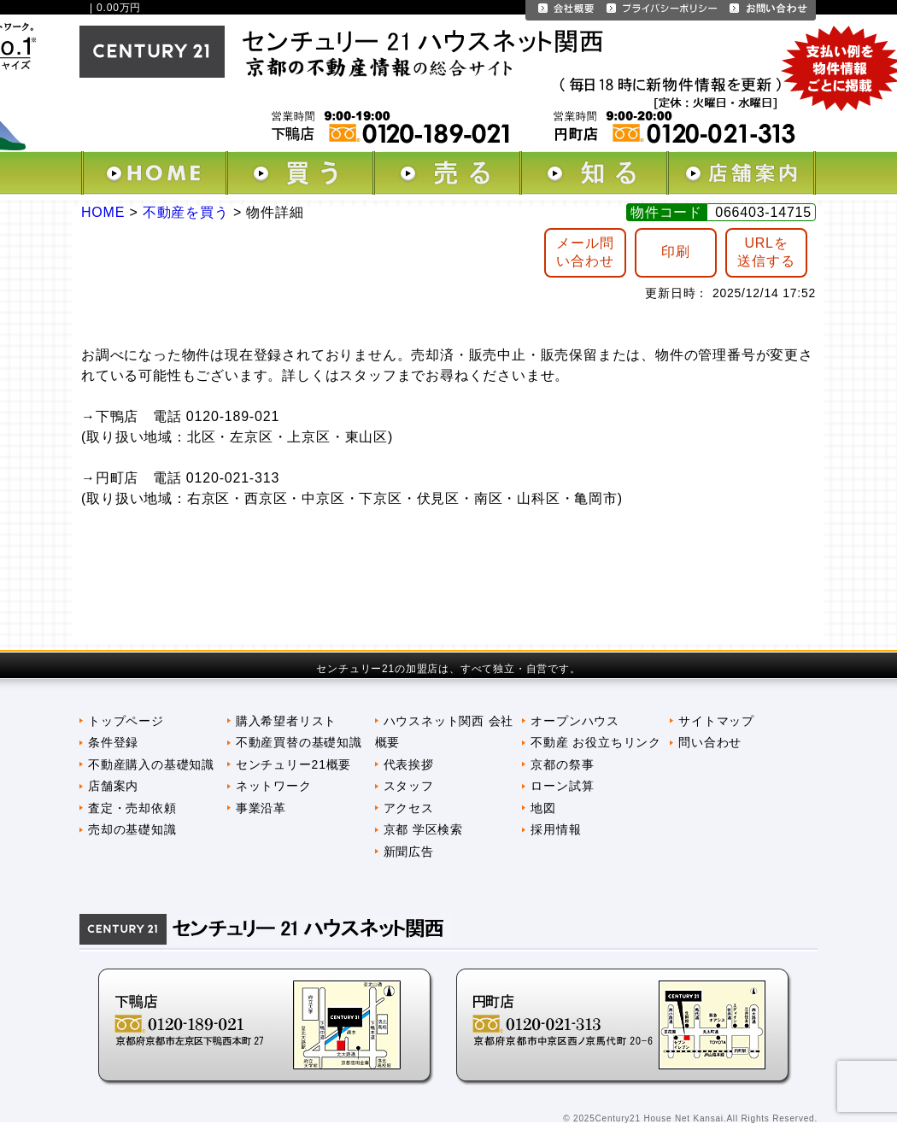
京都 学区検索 (423, 829)
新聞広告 (409, 851)
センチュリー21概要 (293, 764)
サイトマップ (716, 721)
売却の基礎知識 (132, 829)
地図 (543, 808)
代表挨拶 (409, 764)
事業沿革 (261, 808)
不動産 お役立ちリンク (596, 742)
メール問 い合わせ (584, 252)
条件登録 (113, 742)
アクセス (409, 808)
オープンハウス (575, 721)
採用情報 (556, 829)
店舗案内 (113, 786)
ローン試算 (562, 786)
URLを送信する (765, 252)
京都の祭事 (562, 764)
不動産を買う (186, 212)
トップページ (126, 721)
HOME (103, 212)
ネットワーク (274, 786)
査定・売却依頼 (132, 808)
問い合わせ (710, 742)
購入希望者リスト (286, 721)
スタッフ (409, 786)
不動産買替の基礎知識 (299, 742)
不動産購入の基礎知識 (151, 764)
